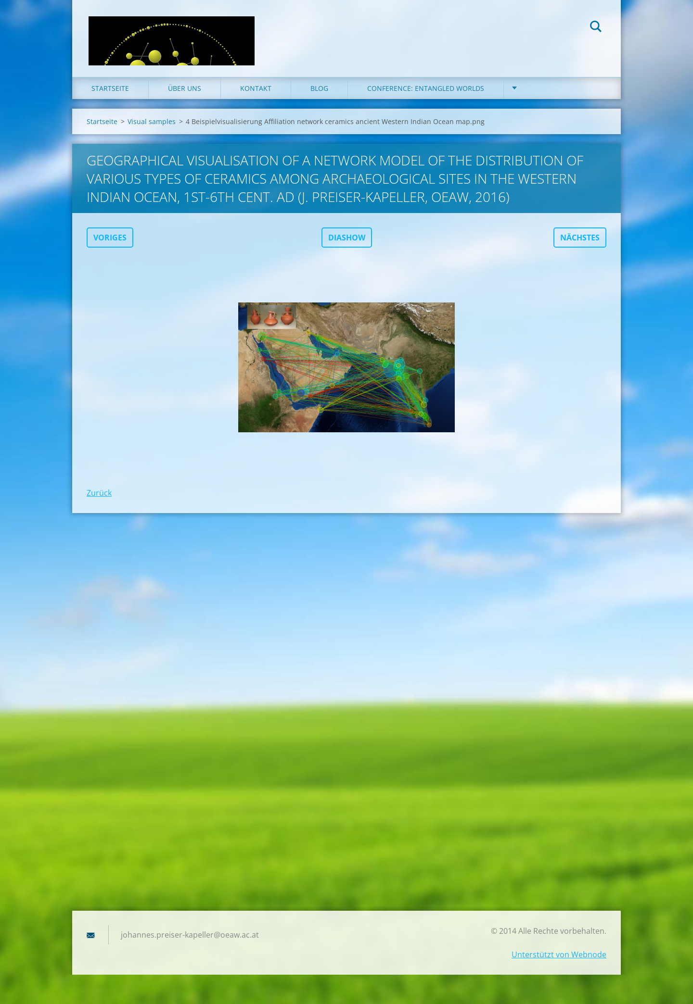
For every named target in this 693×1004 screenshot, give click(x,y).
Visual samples (152, 129)
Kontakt (255, 95)
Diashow (346, 245)
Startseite (110, 95)
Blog (319, 95)
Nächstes (580, 245)
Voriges (110, 245)
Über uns (184, 95)
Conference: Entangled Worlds (425, 95)
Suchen (596, 28)
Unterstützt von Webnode (559, 962)
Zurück (99, 500)
